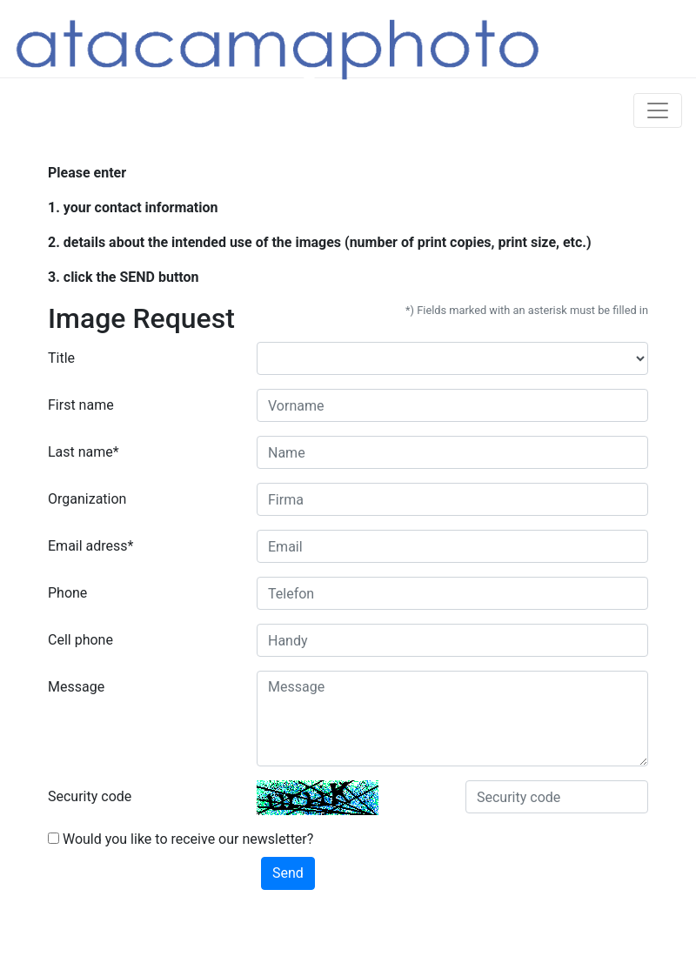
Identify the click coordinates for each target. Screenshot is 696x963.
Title (61, 358)
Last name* (83, 452)
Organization (87, 499)
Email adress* (90, 546)
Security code (89, 796)
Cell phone (80, 640)
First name (81, 405)
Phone (67, 593)
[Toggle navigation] (657, 110)
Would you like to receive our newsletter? (180, 839)
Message (76, 687)
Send (288, 873)
